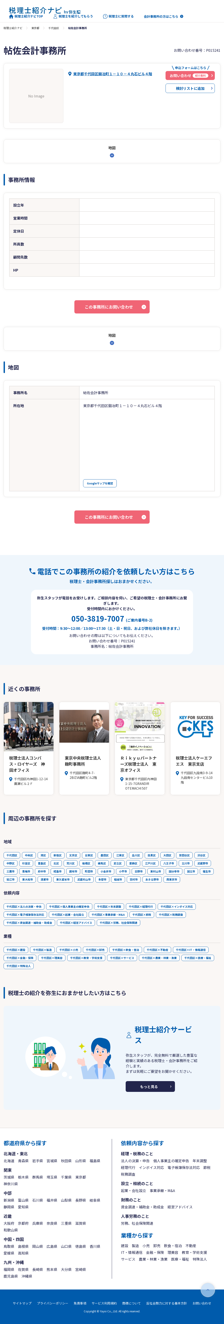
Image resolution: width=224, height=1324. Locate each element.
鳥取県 (9, 1246)
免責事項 (80, 1303)
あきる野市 (152, 879)
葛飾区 (133, 863)
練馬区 (102, 863)
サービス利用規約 (104, 1303)
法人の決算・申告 (135, 1160)
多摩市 (102, 879)
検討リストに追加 (190, 88)
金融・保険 (155, 1252)
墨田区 (105, 855)
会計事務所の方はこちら (161, 16)
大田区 (167, 855)
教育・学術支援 (194, 1252)
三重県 (66, 1223)
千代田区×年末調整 (109, 906)
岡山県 (37, 1246)
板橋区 (86, 863)
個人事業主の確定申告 (171, 1160)
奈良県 (52, 1223)
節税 (207, 1167)
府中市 (42, 871)
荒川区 (71, 863)
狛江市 (10, 879)
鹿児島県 (11, 1276)
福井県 (52, 1200)
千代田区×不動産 (157, 950)
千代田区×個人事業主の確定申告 (69, 906)
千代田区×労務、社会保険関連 (118, 922)
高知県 (23, 1253)
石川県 (37, 1200)
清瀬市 (45, 879)
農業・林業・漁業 (153, 1259)
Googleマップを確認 (100, 483)
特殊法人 (200, 1259)
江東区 (120, 855)
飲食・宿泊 (173, 1245)
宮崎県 (80, 1269)
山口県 (66, 1246)
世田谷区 (184, 855)
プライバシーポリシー (52, 1303)
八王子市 (168, 863)
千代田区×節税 (141, 914)
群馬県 (37, 1177)
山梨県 (66, 1200)
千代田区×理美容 (51, 958)
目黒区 (152, 855)
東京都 (35, 28)
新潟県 (9, 1200)
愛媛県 (9, 1253)
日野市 (139, 871)
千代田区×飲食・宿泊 (125, 950)
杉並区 (26, 863)
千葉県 (66, 1177)
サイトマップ (22, 1303)
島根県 (23, 1246)
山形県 (80, 1160)
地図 (112, 147)
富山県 (23, 1200)
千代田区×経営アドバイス (76, 922)
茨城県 (9, 1177)
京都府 (23, 1223)
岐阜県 (95, 1200)
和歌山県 (11, 1230)
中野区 (10, 863)
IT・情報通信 (131, 1252)
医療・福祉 (180, 1259)
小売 (146, 1245)
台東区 (89, 855)
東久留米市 (63, 879)
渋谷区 (201, 855)
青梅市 (26, 871)
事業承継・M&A (162, 1190)
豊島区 (42, 863)
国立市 (191, 871)
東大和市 (27, 879)
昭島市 (58, 871)
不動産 (190, 1245)
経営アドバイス (180, 1207)
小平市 (123, 871)
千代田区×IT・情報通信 (191, 950)
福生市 (207, 871)
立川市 (186, 863)
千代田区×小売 (68, 950)
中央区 (29, 855)
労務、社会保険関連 (137, 1223)
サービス (128, 1259)
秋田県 (66, 1160)
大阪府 (9, 1223)
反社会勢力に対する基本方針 (166, 1303)
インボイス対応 (151, 1167)
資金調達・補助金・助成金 (142, 1207)
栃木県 (23, 1177)
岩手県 (37, 1160)
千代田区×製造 (42, 950)
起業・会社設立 (133, 1190)
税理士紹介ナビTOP (26, 16)
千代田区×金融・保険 (19, 958)
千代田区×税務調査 (171, 914)
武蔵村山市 (84, 879)
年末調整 (200, 1160)
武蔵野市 (202, 863)
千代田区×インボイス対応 (177, 906)
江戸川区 (150, 863)
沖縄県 (27, 1276)
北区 (56, 863)
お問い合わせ (201, 1303)
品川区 (136, 855)
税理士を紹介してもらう (73, 16)
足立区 (118, 863)
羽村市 (134, 879)
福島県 (95, 1160)
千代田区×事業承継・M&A (108, 914)
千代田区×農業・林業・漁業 (159, 958)
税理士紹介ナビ (13, 28)
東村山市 (155, 871)
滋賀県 (80, 1223)
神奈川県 (11, 1183)
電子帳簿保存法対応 (184, 1167)
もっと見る (149, 1086)
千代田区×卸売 (95, 950)
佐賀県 (23, 1269)
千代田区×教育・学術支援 (86, 958)
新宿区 (58, 855)
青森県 (23, 1160)
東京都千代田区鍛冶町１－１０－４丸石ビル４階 (112, 73)
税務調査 (128, 1174)
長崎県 (37, 1269)
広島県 (52, 1246)
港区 (43, 855)
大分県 (66, 1269)
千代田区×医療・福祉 (197, 958)
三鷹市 (10, 871)
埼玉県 (52, 1177)
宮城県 (52, 1160)
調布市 (73, 871)
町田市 (89, 871)
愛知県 (23, 1207)
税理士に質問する (118, 16)
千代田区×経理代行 (141, 906)
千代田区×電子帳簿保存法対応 (25, 914)
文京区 (73, 855)
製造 (135, 1245)
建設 (124, 1245)
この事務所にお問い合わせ (109, 307)
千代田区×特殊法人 (18, 966)
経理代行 (128, 1167)
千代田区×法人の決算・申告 (23, 906)
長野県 (80, 1200)
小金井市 (106, 871)
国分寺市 (174, 871)
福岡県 (9, 1269)
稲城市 (118, 879)
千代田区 (53, 28)
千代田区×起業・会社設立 (68, 914)
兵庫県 (37, 1223)
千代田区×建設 (15, 950)
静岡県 (9, 1207)
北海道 (9, 1160)
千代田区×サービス (122, 958)
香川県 (95, 1246)
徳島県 (80, 1246)
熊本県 (52, 1269)
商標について (131, 1303)
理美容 (173, 1252)
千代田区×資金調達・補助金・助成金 (29, 922)
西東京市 (171, 879)
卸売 (156, 1245)
